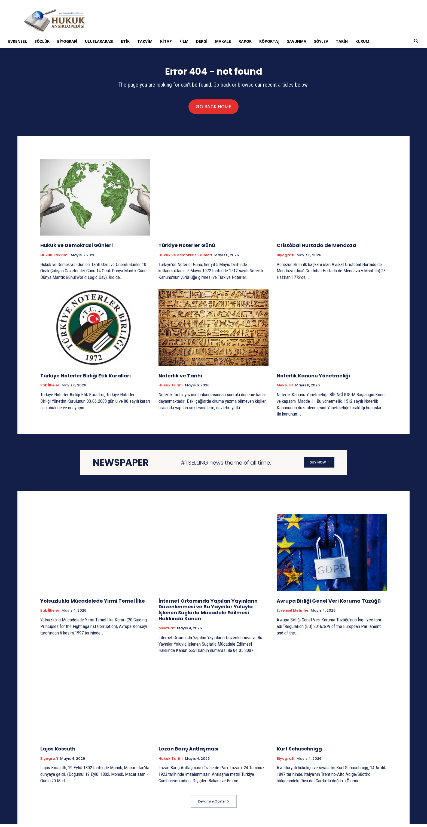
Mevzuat (285, 388)
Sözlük (42, 41)
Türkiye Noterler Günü (186, 248)
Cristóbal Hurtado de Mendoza (316, 248)
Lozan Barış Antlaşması (188, 752)
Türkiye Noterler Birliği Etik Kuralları (85, 378)
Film (183, 41)
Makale (223, 41)
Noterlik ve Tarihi (180, 378)
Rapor (245, 41)
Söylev (321, 41)
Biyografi (67, 41)
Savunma (296, 41)
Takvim (144, 41)
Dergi (202, 41)
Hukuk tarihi (170, 388)
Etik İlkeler (49, 388)
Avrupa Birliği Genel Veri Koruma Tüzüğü (329, 604)
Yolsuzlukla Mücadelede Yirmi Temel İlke (92, 604)
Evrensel (17, 41)
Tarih (342, 41)
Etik (125, 41)
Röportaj (269, 41)
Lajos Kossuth (57, 752)
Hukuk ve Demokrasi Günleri (76, 248)
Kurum (362, 41)
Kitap (166, 41)
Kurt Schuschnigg (299, 752)
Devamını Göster (213, 804)
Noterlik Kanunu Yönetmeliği (314, 378)
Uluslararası (99, 41)
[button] (416, 41)
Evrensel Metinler (293, 614)
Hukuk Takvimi (54, 258)
